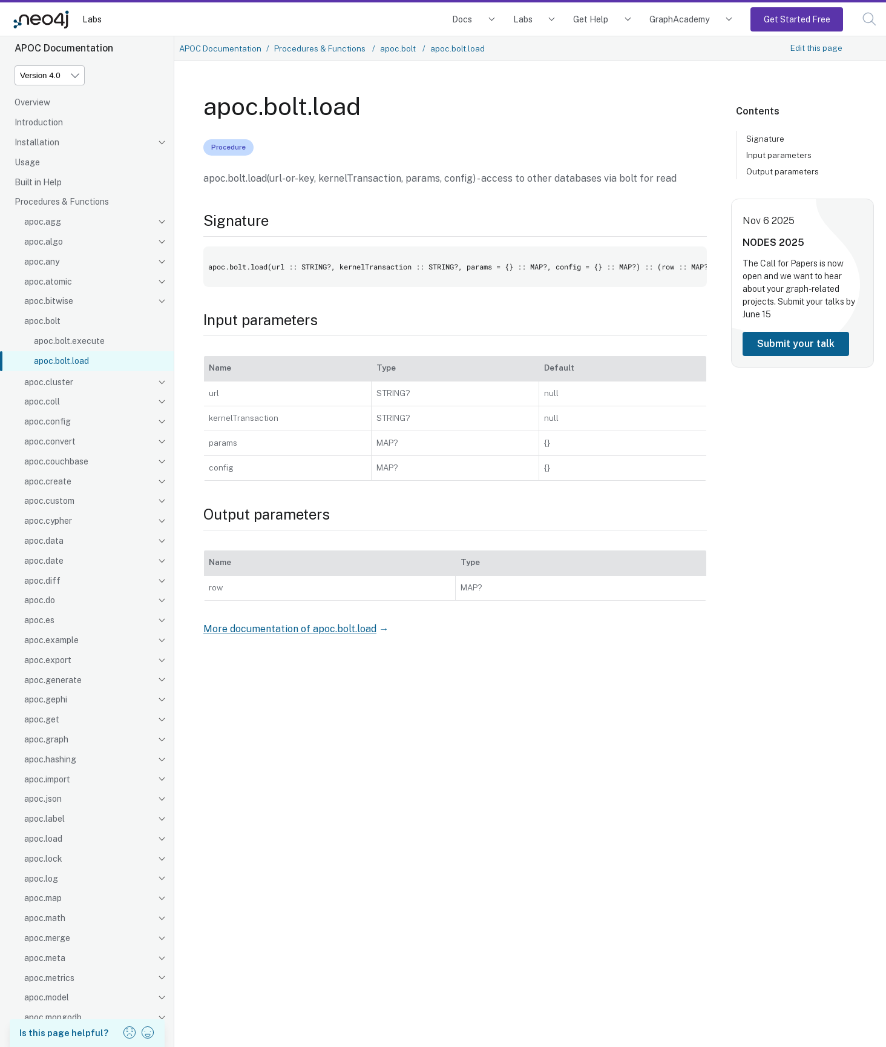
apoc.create (47, 481)
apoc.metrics (49, 978)
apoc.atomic (48, 281)
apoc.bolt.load (61, 361)
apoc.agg (42, 221)
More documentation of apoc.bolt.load (289, 629)
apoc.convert (50, 441)
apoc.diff (42, 581)
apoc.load (43, 839)
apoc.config (47, 421)
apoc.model (46, 997)
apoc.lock (43, 859)
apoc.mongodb (53, 1017)
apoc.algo (43, 241)
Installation (37, 142)
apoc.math (44, 918)
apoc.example (51, 640)
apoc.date (44, 561)
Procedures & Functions (62, 201)
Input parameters (779, 155)
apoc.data (44, 541)
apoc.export (47, 660)
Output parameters (782, 171)
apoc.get (41, 719)
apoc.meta (44, 958)
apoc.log (41, 879)
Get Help (590, 19)
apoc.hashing (50, 759)
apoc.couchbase (56, 461)
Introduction (39, 122)
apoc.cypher (48, 521)
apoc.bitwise (48, 301)
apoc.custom (49, 501)
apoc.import (47, 779)
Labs (92, 19)
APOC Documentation (220, 48)
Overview (32, 102)
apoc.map (43, 898)
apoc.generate (53, 680)
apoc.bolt (42, 321)
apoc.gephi (45, 699)
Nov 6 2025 (769, 220)
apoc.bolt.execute (69, 341)
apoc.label (44, 819)
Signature (765, 139)
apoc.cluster (48, 382)
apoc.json (43, 799)
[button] (869, 19)
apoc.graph (46, 739)
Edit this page (816, 48)
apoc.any (41, 261)
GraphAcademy (679, 19)
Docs (462, 19)
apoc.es (39, 620)
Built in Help (38, 182)
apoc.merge (47, 938)
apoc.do (39, 600)
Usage (27, 162)
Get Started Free (797, 19)
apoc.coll (42, 401)
